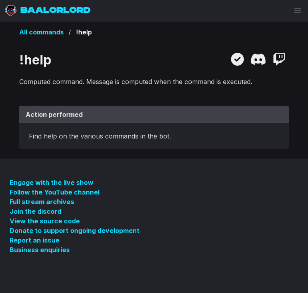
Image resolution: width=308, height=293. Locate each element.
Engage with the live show (51, 183)
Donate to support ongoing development (75, 231)
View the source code (45, 221)
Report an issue (34, 240)
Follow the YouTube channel (54, 192)
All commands (41, 32)
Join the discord (35, 211)
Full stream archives (42, 202)
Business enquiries (40, 250)
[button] (297, 10)
